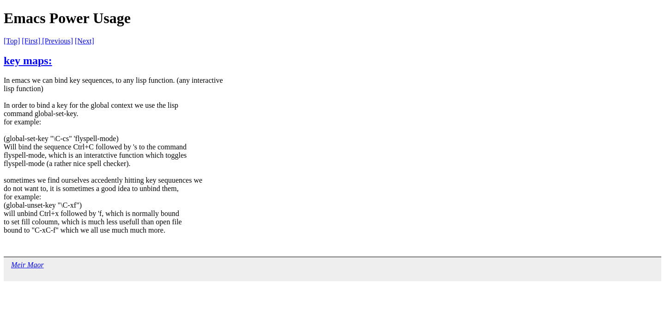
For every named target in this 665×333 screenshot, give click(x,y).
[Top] (12, 41)
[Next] (84, 41)
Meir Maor (27, 265)
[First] (32, 41)
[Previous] (57, 41)
